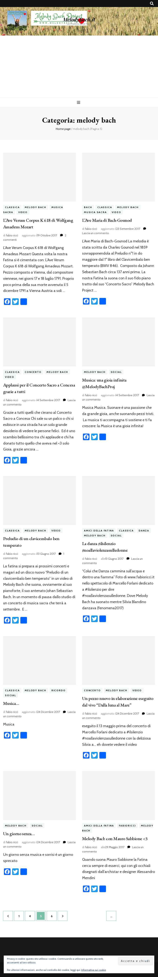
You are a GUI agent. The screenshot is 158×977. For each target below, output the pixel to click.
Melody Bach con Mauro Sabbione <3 (115, 839)
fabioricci (127, 825)
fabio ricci (12, 235)
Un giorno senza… (19, 834)
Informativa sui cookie (93, 969)
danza (144, 530)
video (23, 212)
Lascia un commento (95, 233)
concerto (33, 371)
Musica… (11, 703)
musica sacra (95, 212)
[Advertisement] (79, 66)
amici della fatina (99, 530)
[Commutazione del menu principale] (79, 102)
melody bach (35, 207)
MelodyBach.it (79, 19)
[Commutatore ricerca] (152, 4)
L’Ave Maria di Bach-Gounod (107, 220)
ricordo (58, 690)
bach (88, 207)
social (116, 371)
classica (12, 207)
